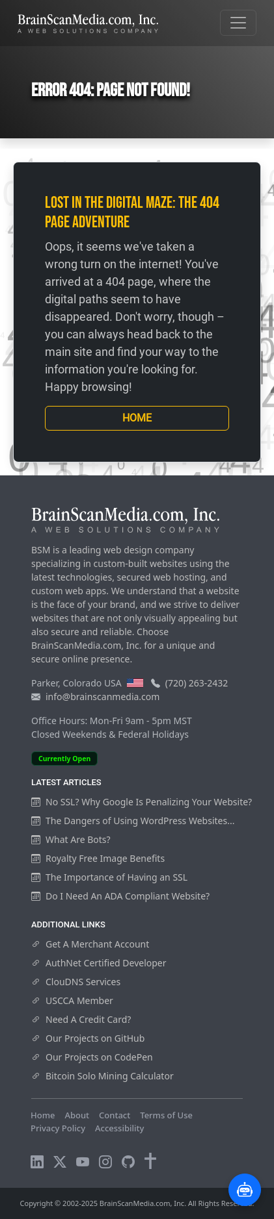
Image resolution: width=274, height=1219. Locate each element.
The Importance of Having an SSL (109, 877)
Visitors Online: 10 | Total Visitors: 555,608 (115, 1140)
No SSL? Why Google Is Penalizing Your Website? (141, 802)
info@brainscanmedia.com (102, 696)
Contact (114, 1115)
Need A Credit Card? (81, 1019)
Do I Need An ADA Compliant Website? (120, 896)
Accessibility (119, 1128)
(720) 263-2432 (196, 683)
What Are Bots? (71, 839)
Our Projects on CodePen (92, 1057)
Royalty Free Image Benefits (98, 858)
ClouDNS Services (75, 981)
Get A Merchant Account (90, 944)
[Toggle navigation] (238, 23)
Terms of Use (166, 1115)
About (76, 1115)
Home (137, 418)
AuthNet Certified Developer (99, 963)
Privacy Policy (58, 1128)
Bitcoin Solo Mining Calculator (102, 1076)
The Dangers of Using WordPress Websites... (132, 820)
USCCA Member (72, 1000)
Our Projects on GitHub (87, 1038)
